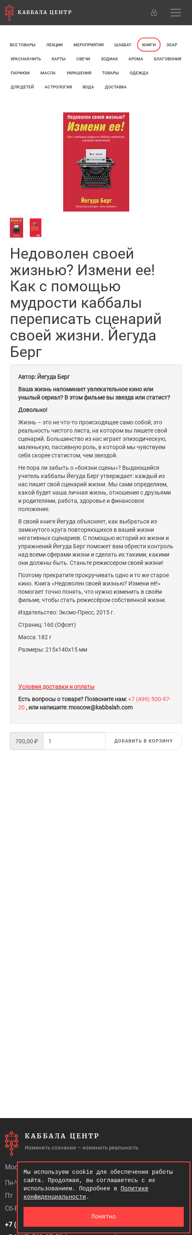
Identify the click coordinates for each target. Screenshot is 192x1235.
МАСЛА (48, 73)
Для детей (22, 87)
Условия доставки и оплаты (56, 686)
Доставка (116, 87)
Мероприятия (88, 45)
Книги (149, 45)
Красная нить (26, 59)
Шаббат (122, 45)
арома (135, 59)
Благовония (167, 59)
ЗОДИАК (109, 59)
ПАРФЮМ (20, 73)
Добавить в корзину (143, 741)
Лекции (54, 45)
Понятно (104, 1217)
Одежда (139, 73)
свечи (83, 59)
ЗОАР (171, 45)
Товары (110, 73)
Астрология (58, 87)
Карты (59, 59)
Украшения (78, 73)
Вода (88, 87)
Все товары (23, 45)
